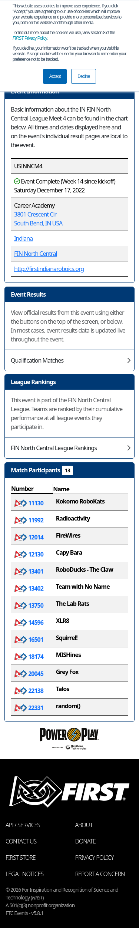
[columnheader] (32, 489)
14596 (28, 622)
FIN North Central (35, 254)
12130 (28, 554)
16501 (28, 639)
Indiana (23, 238)
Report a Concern (100, 874)
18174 (28, 657)
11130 (28, 503)
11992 (28, 520)
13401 (28, 571)
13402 (28, 588)
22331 (28, 708)
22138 (28, 691)
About (84, 825)
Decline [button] (83, 76)
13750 (28, 605)
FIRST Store (21, 857)
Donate (85, 841)
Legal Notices (24, 874)
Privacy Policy (30, 38)
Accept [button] (55, 76)
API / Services (23, 825)
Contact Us (21, 841)
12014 (28, 537)
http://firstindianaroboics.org (49, 269)
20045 (28, 674)
